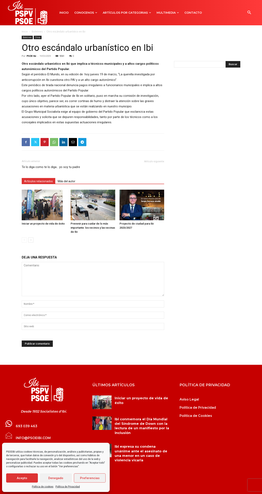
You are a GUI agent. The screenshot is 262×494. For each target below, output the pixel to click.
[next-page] (30, 240)
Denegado (55, 478)
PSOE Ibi (31, 55)
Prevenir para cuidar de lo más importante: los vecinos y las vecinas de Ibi (93, 227)
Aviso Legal (189, 399)
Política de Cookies (196, 416)
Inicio (25, 31)
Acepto (22, 478)
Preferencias (89, 478)
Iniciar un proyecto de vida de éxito (43, 223)
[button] (249, 12)
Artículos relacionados (38, 181)
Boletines (37, 31)
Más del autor (66, 181)
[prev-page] (24, 240)
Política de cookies (42, 486)
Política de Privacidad (67, 486)
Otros (37, 37)
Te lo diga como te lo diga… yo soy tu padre (51, 167)
